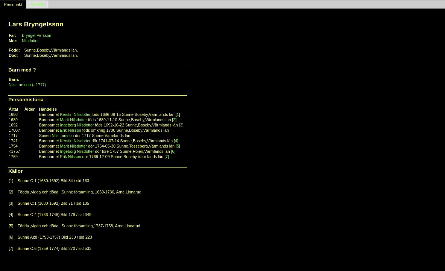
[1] (178, 114)
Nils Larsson (63, 135)
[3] (181, 125)
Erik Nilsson (70, 130)
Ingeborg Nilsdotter (77, 125)
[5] (178, 146)
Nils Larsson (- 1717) (27, 84)
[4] (176, 141)
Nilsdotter (30, 40)
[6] (173, 151)
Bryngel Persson (36, 35)
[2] (174, 119)
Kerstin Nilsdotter (75, 114)
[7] (166, 156)
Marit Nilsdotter (73, 119)
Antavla (37, 4)
